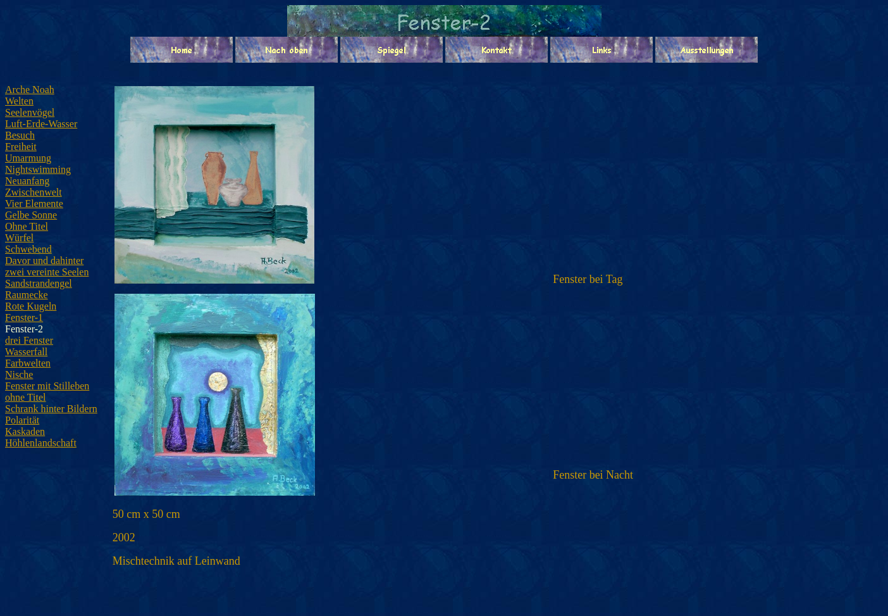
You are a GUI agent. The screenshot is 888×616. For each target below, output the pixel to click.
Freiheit (21, 146)
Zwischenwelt (33, 192)
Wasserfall (26, 351)
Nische (19, 374)
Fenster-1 (24, 317)
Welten (19, 101)
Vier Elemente (34, 203)
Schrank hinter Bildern (51, 408)
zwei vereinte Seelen (47, 272)
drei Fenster (29, 340)
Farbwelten (28, 363)
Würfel (19, 237)
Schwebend (28, 249)
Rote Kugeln (30, 306)
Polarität (22, 420)
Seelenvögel (29, 112)
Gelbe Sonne (31, 215)
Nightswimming (38, 169)
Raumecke (26, 294)
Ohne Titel (26, 226)
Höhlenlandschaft (41, 442)
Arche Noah (29, 89)
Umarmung (28, 158)
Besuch (20, 135)
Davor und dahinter (44, 260)
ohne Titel (25, 397)
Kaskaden (25, 431)
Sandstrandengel (38, 283)
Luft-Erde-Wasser (41, 123)
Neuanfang (27, 180)
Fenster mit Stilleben (47, 385)
